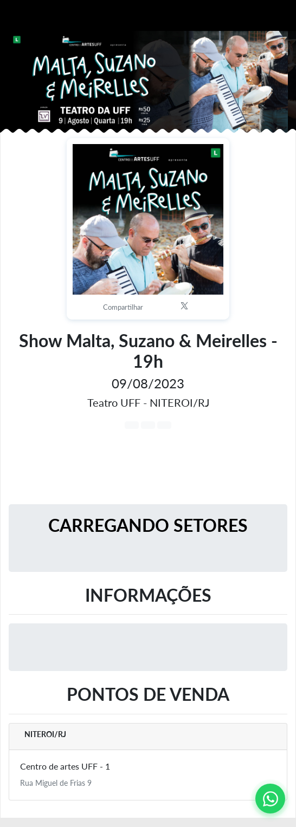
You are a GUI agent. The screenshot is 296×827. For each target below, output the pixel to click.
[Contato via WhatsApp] (270, 798)
